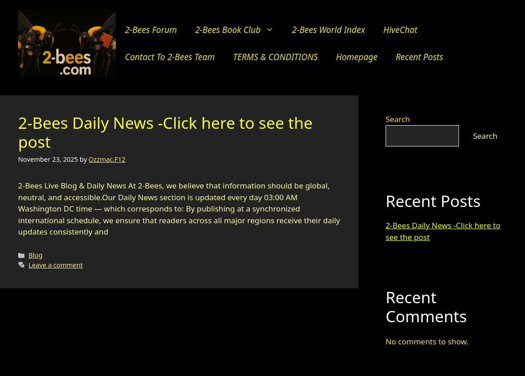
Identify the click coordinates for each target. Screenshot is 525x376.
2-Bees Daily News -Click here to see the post (165, 132)
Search (398, 119)
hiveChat (400, 30)
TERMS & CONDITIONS (275, 57)
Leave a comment (56, 265)
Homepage (356, 57)
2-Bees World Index (328, 30)
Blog (36, 255)
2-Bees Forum (151, 30)
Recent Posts (419, 57)
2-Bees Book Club (239, 29)
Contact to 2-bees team (170, 57)
